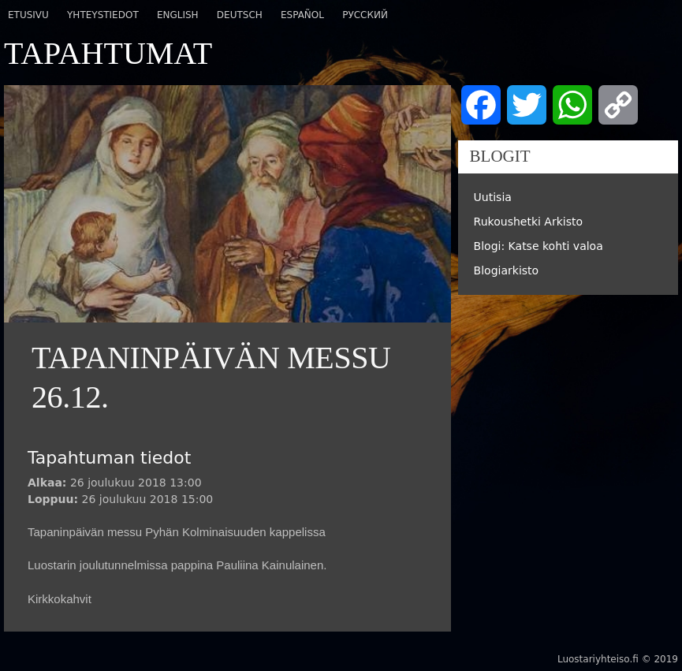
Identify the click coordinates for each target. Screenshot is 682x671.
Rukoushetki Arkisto (528, 221)
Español (302, 15)
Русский (365, 15)
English (178, 15)
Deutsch (240, 15)
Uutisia (493, 197)
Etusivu (28, 15)
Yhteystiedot (103, 15)
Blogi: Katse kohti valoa (538, 246)
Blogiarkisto (506, 270)
